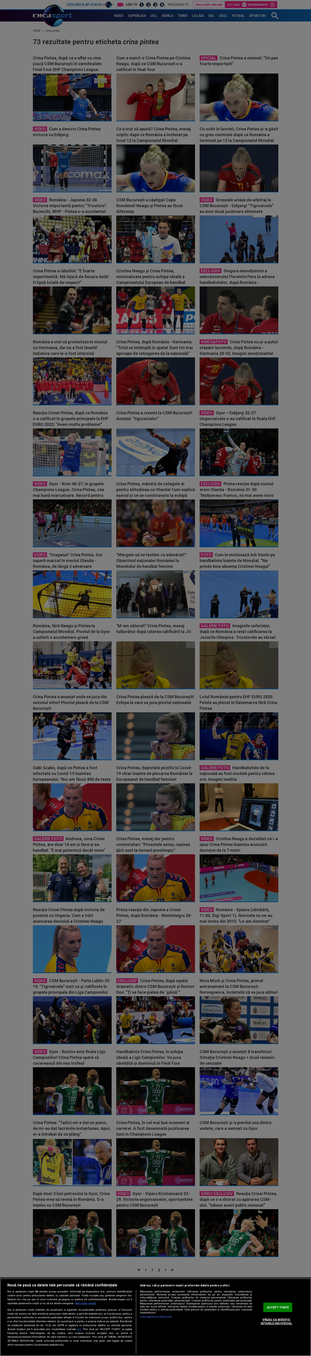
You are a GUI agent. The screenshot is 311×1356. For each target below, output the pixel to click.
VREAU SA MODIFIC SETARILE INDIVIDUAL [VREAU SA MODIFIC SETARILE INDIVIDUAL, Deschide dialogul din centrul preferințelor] (276, 1321)
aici (79, 1329)
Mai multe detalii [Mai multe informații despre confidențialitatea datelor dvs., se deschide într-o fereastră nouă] (85, 1303)
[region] (155, 1317)
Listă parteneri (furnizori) (156, 1316)
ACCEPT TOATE (278, 1307)
